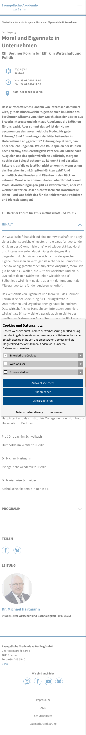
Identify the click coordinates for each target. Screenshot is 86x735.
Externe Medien (19, 372)
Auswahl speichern (43, 383)
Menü (79, 7)
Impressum (56, 412)
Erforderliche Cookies (23, 356)
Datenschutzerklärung (29, 412)
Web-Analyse (18, 364)
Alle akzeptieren (43, 401)
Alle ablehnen (43, 392)
